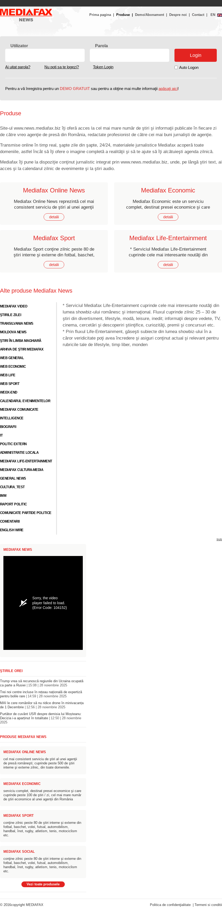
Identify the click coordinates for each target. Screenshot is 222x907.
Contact (198, 15)
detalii (54, 217)
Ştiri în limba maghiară (20, 340)
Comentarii (10, 521)
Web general (12, 358)
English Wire (12, 530)
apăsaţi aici (168, 88)
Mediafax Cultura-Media (21, 470)
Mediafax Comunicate (19, 409)
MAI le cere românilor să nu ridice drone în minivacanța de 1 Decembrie (42, 705)
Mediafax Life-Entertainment (26, 461)
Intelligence (12, 418)
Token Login (103, 67)
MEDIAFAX (34, 905)
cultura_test (12, 487)
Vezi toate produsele (43, 884)
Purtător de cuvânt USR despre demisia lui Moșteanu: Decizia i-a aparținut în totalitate (40, 718)
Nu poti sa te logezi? (61, 67)
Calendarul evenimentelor (25, 401)
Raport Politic (13, 504)
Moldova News (13, 332)
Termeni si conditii (208, 905)
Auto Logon (188, 67)
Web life (7, 375)
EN (213, 15)
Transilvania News (16, 323)
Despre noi (178, 15)
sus (219, 539)
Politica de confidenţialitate (170, 905)
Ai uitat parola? (17, 67)
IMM (3, 495)
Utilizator (19, 46)
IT (1, 435)
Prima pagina (100, 15)
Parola (101, 46)
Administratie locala (19, 452)
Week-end (8, 392)
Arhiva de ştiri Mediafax (21, 349)
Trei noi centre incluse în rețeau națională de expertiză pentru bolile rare (41, 694)
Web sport (9, 384)
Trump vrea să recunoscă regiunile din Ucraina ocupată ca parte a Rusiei (41, 683)
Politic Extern (13, 444)
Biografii (8, 427)
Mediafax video (13, 306)
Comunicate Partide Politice (25, 513)
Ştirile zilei (10, 315)
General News (13, 478)
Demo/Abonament (149, 15)
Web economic (13, 366)
